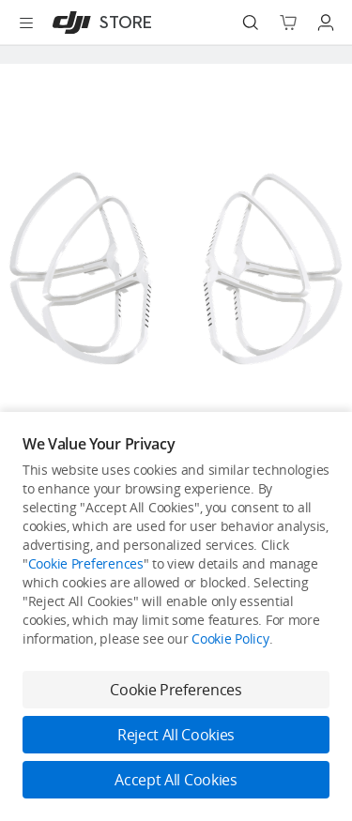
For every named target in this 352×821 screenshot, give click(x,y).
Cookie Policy (229, 638)
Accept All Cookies (176, 779)
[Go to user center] (325, 22)
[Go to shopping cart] (288, 22)
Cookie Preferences (86, 563)
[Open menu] (26, 22)
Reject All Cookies (176, 734)
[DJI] (98, 22)
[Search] (250, 22)
